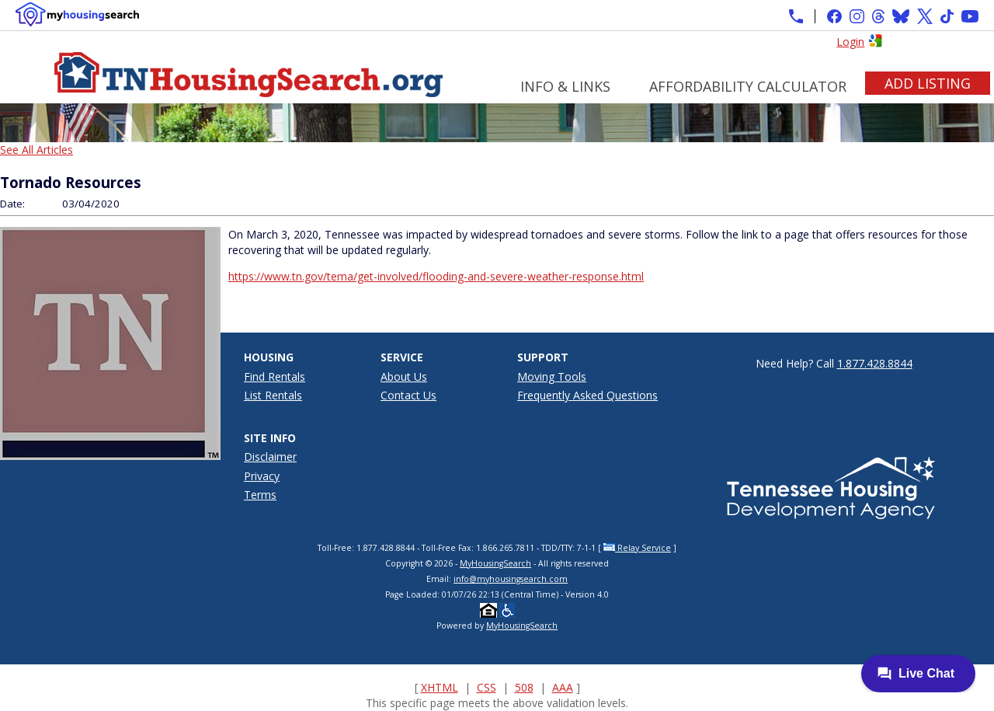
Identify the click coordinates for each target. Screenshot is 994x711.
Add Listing (928, 83)
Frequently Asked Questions (587, 395)
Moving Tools (551, 376)
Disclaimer (270, 456)
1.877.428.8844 (874, 363)
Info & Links (565, 86)
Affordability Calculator (747, 86)
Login (850, 41)
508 (524, 687)
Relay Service (637, 547)
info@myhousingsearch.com (511, 578)
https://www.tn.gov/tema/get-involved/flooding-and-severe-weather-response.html (436, 276)
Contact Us (408, 395)
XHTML (439, 687)
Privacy (262, 476)
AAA (562, 687)
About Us (404, 376)
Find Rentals (274, 376)
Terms (260, 494)
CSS (486, 687)
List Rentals (273, 395)
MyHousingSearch (495, 563)
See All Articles (36, 149)
